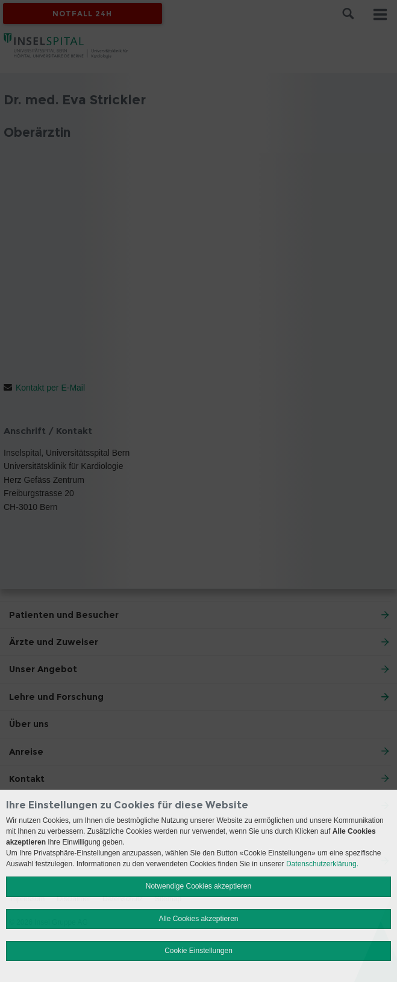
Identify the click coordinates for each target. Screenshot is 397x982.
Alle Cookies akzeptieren (198, 918)
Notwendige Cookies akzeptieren (198, 886)
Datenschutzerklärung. (322, 864)
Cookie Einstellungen (198, 950)
